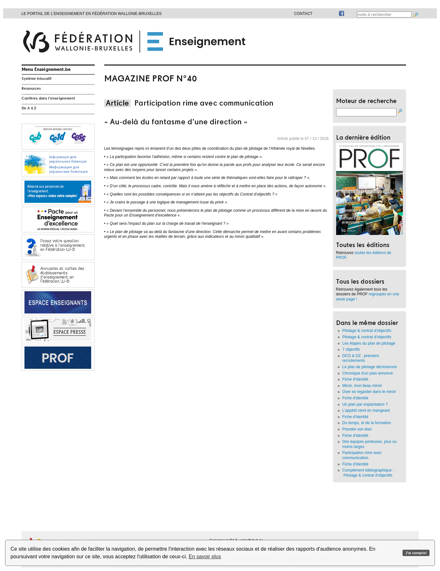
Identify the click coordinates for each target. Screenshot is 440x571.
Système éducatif (37, 79)
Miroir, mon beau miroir (362, 385)
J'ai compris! (416, 553)
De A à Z (29, 108)
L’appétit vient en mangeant (366, 410)
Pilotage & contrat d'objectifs (366, 330)
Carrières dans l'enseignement (48, 98)
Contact (303, 13)
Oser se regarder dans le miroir (369, 391)
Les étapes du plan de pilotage (368, 343)
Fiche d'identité (355, 379)
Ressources (31, 89)
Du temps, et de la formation (366, 423)
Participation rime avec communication (362, 455)
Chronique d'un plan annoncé (367, 373)
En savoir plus (205, 556)
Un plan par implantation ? (365, 404)
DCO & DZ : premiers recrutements (360, 358)
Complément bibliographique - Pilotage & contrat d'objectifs (368, 473)
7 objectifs (351, 349)
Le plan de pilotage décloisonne (369, 367)
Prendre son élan (357, 429)
